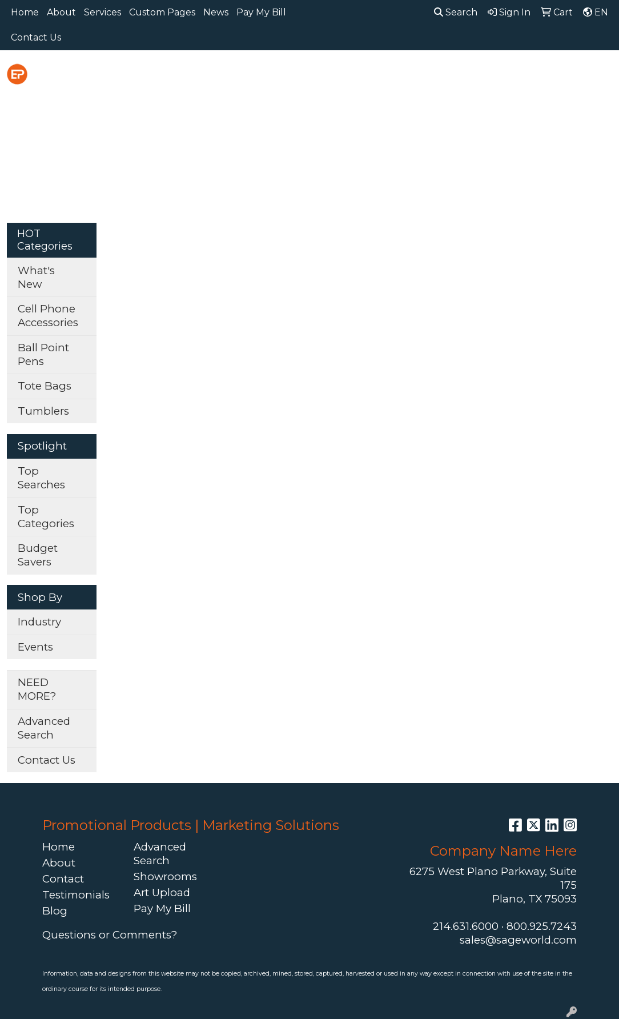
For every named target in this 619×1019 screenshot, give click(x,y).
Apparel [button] (180, 75)
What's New (36, 277)
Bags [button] (291, 75)
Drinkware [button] (350, 75)
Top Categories (46, 516)
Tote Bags (44, 385)
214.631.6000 (466, 926)
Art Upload (162, 892)
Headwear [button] (463, 75)
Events (35, 646)
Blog (54, 910)
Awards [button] (239, 75)
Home (25, 12)
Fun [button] (406, 75)
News (215, 12)
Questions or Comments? (109, 934)
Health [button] (526, 75)
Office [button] (578, 75)
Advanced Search (44, 728)
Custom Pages (162, 12)
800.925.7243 (542, 926)
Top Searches (41, 477)
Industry (39, 621)
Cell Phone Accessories (48, 315)
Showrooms (165, 876)
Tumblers (43, 411)
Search (455, 12)
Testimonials (76, 894)
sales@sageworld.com (518, 939)
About (61, 12)
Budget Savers (38, 554)
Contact (63, 878)
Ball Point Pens (43, 354)
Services (102, 12)
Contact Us (36, 37)
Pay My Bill (261, 12)
